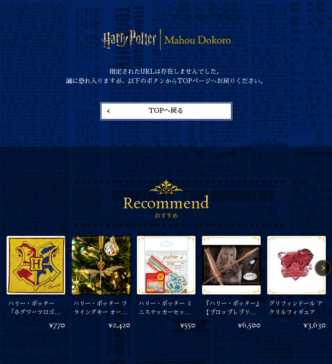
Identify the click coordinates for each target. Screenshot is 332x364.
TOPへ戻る (166, 110)
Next (323, 268)
